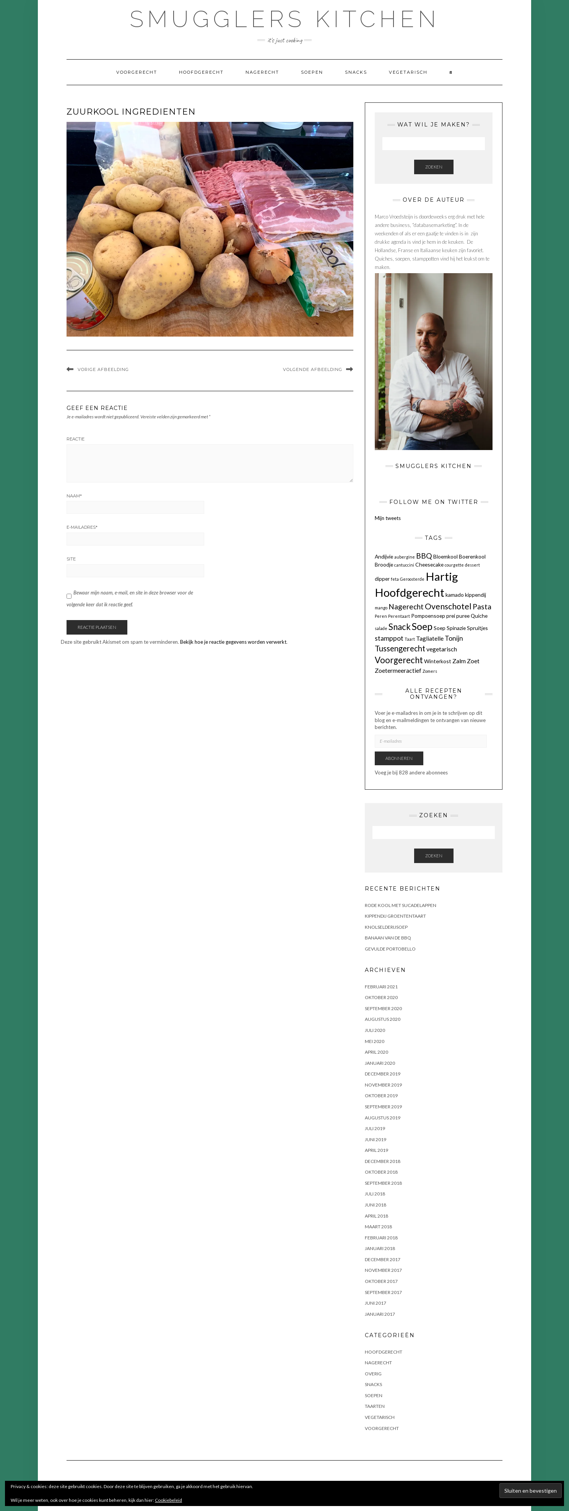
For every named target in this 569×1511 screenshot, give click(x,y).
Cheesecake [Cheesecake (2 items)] (429, 564)
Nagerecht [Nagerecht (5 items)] (406, 606)
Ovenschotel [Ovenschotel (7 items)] (448, 606)
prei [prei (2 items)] (450, 615)
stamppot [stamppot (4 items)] (389, 638)
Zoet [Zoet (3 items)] (473, 660)
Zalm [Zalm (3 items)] (459, 660)
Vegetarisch (408, 72)
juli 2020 (375, 1030)
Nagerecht (262, 72)
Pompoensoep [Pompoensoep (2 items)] (428, 615)
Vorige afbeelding (103, 369)
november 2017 (383, 1270)
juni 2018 (375, 1205)
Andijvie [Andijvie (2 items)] (384, 556)
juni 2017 (375, 1303)
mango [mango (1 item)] (381, 607)
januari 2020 (380, 1063)
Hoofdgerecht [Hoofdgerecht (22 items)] (409, 592)
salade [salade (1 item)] (381, 628)
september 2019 (383, 1106)
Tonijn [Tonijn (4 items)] (454, 638)
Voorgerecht (136, 72)
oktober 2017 (381, 1281)
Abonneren (399, 758)
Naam (74, 496)
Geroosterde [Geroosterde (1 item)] (412, 579)
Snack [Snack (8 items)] (400, 627)
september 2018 (383, 1183)
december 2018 (382, 1161)
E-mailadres (82, 527)
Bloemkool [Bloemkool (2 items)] (445, 556)
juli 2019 (375, 1128)
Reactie (76, 439)
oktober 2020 (381, 997)
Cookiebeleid (168, 1500)
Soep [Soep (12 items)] (422, 626)
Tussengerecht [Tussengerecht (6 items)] (400, 648)
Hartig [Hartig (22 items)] (442, 576)
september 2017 (383, 1292)
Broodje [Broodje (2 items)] (384, 564)
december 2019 (382, 1074)
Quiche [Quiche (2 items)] (479, 615)
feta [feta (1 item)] (395, 579)
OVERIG (373, 1374)
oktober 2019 (381, 1095)
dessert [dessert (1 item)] (472, 564)
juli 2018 (375, 1194)
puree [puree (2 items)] (463, 615)
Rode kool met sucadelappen (400, 905)
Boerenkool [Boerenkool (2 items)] (472, 556)
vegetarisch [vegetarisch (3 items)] (441, 649)
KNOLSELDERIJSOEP (386, 927)
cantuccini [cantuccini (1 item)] (404, 564)
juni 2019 (375, 1139)
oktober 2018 (381, 1172)
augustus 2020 (382, 1019)
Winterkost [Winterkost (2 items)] (437, 661)
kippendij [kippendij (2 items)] (475, 594)
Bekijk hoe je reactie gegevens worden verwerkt (233, 642)
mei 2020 (374, 1041)
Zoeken (433, 166)
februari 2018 (381, 1238)
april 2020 (376, 1052)
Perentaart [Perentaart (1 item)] (399, 616)
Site (71, 559)
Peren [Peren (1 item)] (381, 616)
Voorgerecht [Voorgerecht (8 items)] (399, 660)
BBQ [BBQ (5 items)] (424, 555)
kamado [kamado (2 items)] (454, 594)
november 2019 (383, 1085)
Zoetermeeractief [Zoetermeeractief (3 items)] (398, 670)
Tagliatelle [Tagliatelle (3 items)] (430, 638)
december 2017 (382, 1259)
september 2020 (383, 1008)
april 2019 (376, 1150)
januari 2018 (380, 1248)
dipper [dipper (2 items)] (382, 578)
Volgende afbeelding (312, 369)
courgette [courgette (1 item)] (454, 564)
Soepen (312, 72)
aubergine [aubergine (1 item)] (404, 556)
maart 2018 (378, 1226)
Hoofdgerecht (201, 72)
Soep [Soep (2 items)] (439, 628)
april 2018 (376, 1216)
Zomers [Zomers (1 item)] (430, 671)
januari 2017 (380, 1314)
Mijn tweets (388, 518)
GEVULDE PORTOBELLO (390, 949)
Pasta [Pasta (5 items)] (482, 606)
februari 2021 (381, 987)
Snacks (356, 72)
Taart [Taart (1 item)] (410, 638)
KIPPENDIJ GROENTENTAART (395, 916)
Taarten (375, 1406)
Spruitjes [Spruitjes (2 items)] (477, 628)
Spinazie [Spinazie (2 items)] (456, 628)
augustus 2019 (382, 1118)
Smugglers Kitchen (285, 19)
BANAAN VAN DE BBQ (388, 938)
